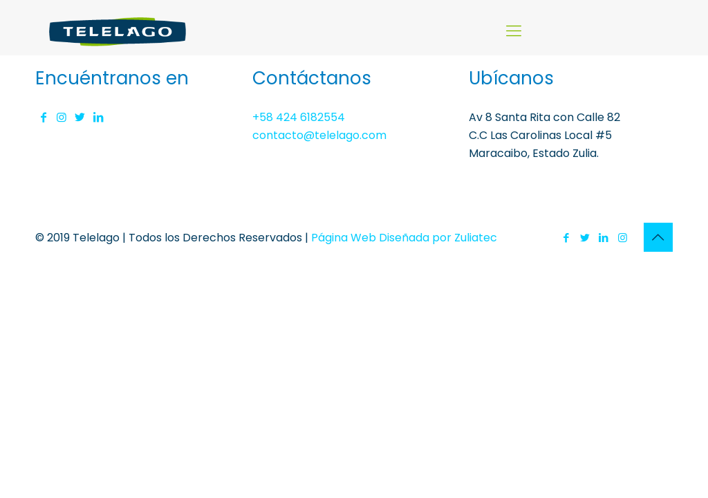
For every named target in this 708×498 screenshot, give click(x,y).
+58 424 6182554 (298, 117)
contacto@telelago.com (319, 135)
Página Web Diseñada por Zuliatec (404, 238)
